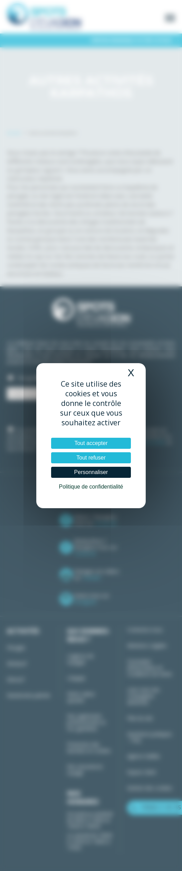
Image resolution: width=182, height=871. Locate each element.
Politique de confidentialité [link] (91, 487)
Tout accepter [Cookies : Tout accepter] (90, 443)
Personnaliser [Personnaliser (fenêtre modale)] (91, 472)
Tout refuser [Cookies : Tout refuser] (90, 458)
